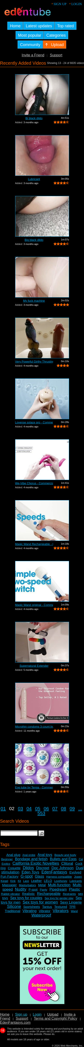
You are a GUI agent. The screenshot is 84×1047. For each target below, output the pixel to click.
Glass (39, 876)
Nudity (20, 889)
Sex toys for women (40, 902)
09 (72, 808)
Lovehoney (60, 881)
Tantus (47, 907)
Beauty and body (65, 855)
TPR (72, 907)
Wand (74, 911)
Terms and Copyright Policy (55, 1018)
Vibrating (30, 911)
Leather (36, 881)
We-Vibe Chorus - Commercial (34, 483)
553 (41, 813)
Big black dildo (34, 240)
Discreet (42, 868)
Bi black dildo (34, 118)
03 (20, 808)
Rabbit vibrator (10, 894)
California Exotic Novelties (35, 863)
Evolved (75, 872)
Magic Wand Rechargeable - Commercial (34, 544)
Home (5, 1014)
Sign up (59, 4)
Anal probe (28, 855)
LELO (48, 881)
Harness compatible (59, 876)
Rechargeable (49, 894)
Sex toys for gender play (59, 898)
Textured (60, 907)
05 (37, 808)
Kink (12, 881)
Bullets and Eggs (63, 859)
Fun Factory (9, 876)
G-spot (27, 876)
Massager (9, 885)
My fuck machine (34, 300)
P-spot (33, 889)
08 (63, 808)
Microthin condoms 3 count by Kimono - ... (34, 726)
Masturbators (27, 885)
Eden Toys (30, 872)
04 (29, 808)
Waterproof (41, 915)
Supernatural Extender (33, 665)
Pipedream (58, 889)
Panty (43, 889)
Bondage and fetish (31, 859)
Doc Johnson (62, 868)
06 (46, 808)
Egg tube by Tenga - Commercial (34, 787)
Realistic (28, 894)
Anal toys (44, 855)
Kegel (4, 881)
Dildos (28, 868)
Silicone (14, 906)
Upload (52, 1014)
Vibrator (44, 911)
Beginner (7, 859)
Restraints (69, 894)
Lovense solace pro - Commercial (34, 422)
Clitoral (67, 863)
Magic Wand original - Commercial (34, 605)
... (80, 808)
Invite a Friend (33, 55)
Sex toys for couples (26, 898)
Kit (19, 881)
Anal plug (13, 855)
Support (56, 55)
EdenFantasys (54, 872)
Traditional (12, 911)
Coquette (14, 868)
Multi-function (59, 885)
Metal (42, 885)
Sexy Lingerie (71, 902)
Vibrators (61, 911)
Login (76, 4)
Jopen (78, 876)
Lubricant (34, 179)
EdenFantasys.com (15, 1022)
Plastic (74, 889)
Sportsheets (31, 907)
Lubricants (76, 881)
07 (54, 808)
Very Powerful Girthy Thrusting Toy (34, 361)
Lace (26, 881)
